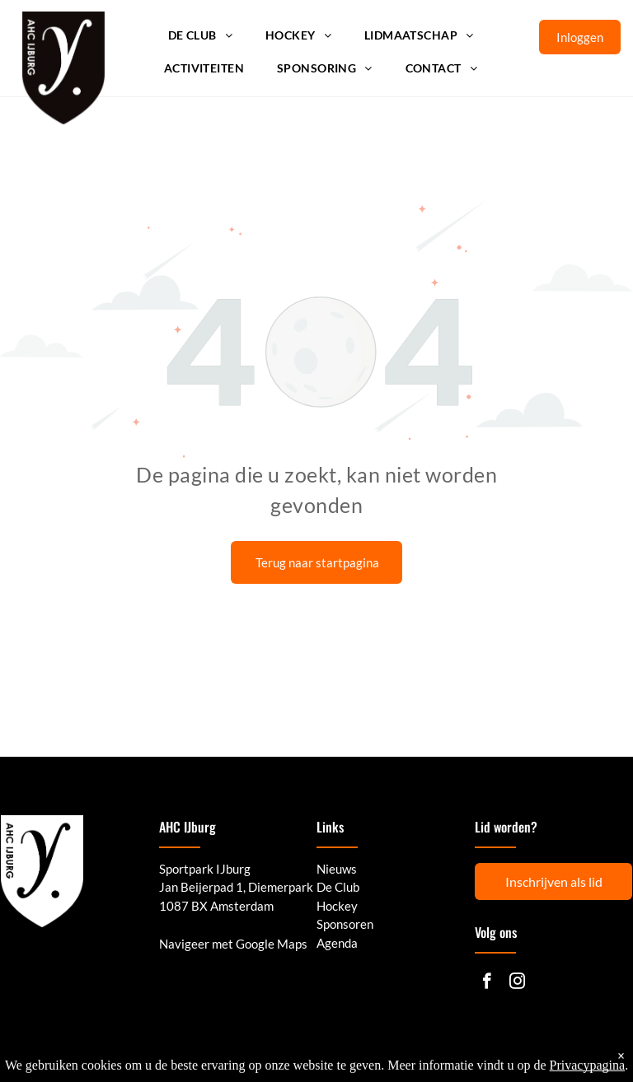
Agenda (337, 942)
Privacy (493, 1056)
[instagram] (517, 983)
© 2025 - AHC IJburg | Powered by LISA (96, 1056)
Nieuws (336, 868)
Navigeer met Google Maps (233, 943)
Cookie (586, 1056)
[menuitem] (200, 35)
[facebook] (487, 983)
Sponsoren (344, 923)
